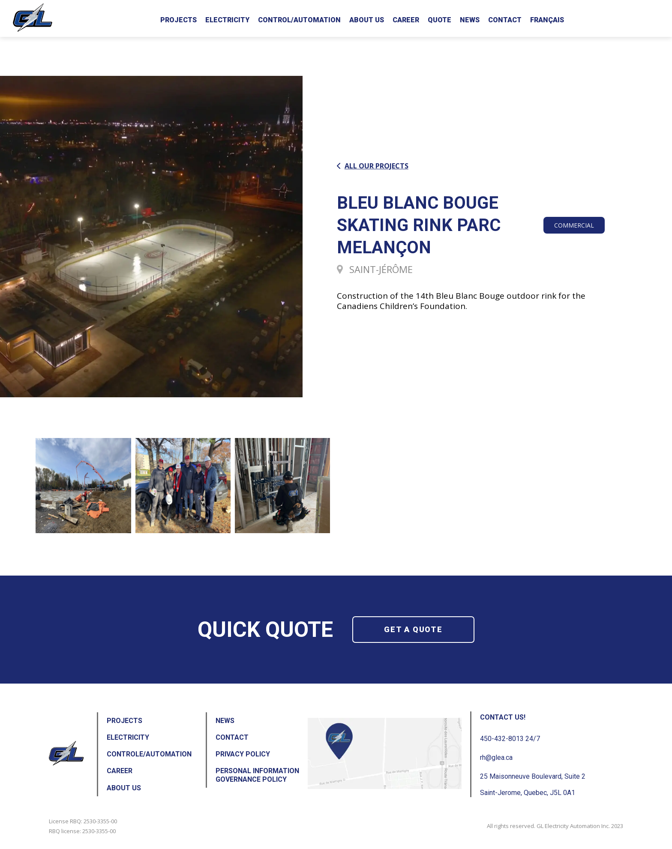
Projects (178, 20)
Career (406, 20)
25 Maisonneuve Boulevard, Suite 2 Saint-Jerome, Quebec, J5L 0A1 (532, 784)
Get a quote (413, 629)
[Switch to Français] (547, 18)
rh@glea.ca (496, 757)
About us (366, 20)
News (470, 20)
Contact (505, 20)
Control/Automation (299, 20)
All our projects (372, 166)
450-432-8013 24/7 (510, 739)
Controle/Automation (149, 754)
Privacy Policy (243, 754)
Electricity (227, 20)
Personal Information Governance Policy (257, 775)
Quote (439, 20)
